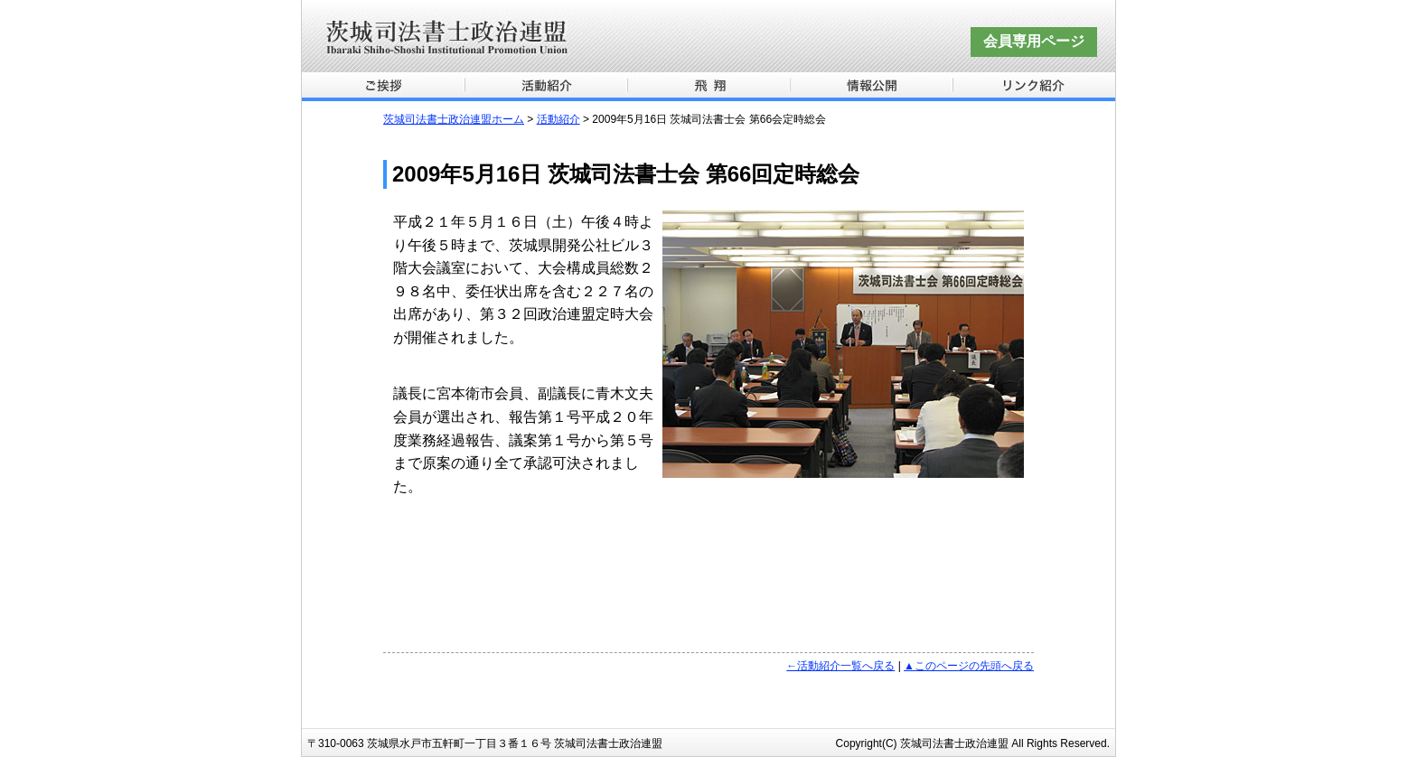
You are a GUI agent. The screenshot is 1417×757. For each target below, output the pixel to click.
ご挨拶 (383, 86)
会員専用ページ (1033, 41)
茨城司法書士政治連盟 (708, 36)
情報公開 (871, 86)
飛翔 (708, 86)
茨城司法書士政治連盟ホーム (453, 119)
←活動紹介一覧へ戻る (840, 665)
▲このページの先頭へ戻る (969, 665)
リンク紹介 (1033, 86)
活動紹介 (546, 86)
